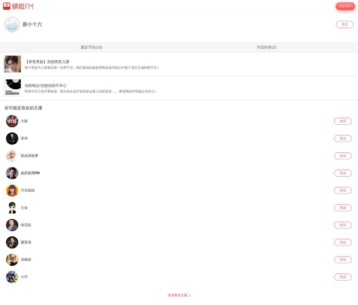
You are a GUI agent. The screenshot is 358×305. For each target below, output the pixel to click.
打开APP (345, 6)
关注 (345, 24)
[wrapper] (179, 158)
